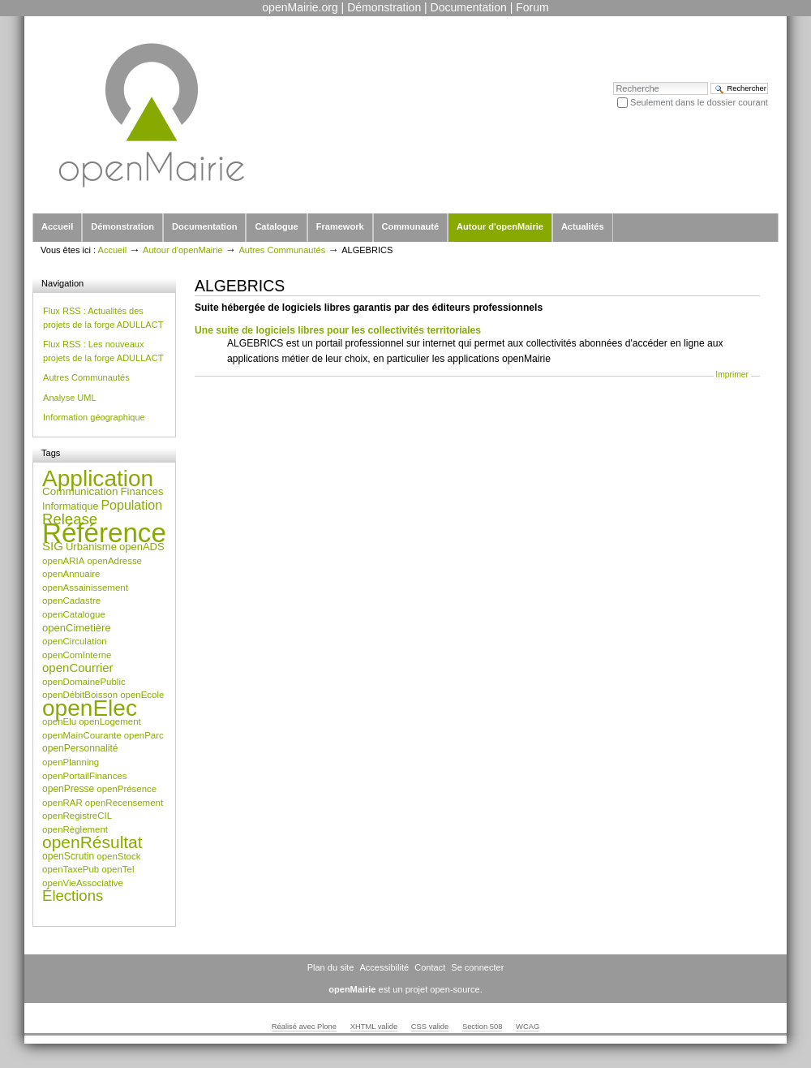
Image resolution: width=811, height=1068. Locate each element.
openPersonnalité (80, 748)
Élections (72, 895)
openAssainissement (85, 587)
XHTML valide (374, 1027)
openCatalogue (73, 614)
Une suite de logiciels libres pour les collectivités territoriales (338, 330)
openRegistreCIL (77, 815)
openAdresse (114, 561)
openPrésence (127, 789)
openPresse (68, 789)
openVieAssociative (82, 883)
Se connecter (477, 967)
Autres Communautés (281, 250)
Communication (80, 491)
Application (97, 478)
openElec (89, 708)
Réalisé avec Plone (304, 1027)
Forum (532, 7)
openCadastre (71, 600)
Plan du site (330, 967)
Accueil (57, 226)
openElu (59, 721)
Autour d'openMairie (500, 226)
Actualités (582, 226)
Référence (104, 533)
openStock (118, 856)
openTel (117, 869)
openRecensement (124, 802)
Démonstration (384, 7)
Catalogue (276, 226)
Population (131, 505)
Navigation (62, 283)
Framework (340, 226)
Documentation (469, 7)
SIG (52, 546)
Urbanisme (91, 546)
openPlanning (70, 762)
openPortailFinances (84, 776)
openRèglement (75, 829)
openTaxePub (70, 869)
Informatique (70, 506)
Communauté (410, 226)
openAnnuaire (71, 574)
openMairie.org (299, 7)
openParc (144, 735)
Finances (142, 491)
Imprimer (732, 374)
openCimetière (76, 628)
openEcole (142, 695)
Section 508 (482, 1027)
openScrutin (68, 856)
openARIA (63, 561)
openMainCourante (82, 735)
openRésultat (92, 842)
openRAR (62, 802)
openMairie (351, 989)
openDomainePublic (84, 682)
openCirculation (74, 641)
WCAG (527, 1027)
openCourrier (78, 667)
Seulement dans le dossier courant (699, 102)
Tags (50, 453)
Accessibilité (384, 967)
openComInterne (76, 655)
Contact (429, 967)
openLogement (110, 721)
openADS (142, 546)
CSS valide (429, 1027)
